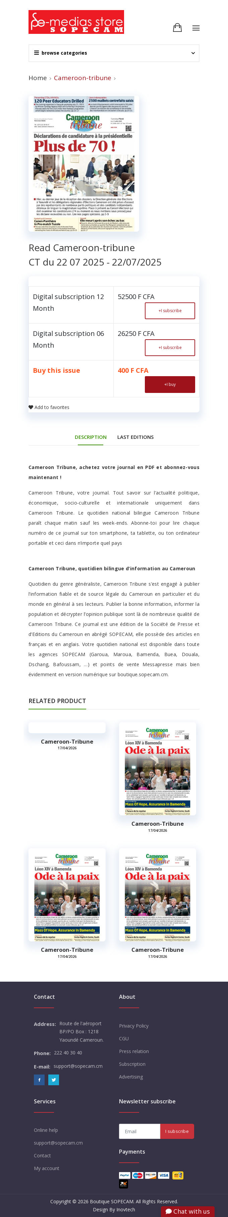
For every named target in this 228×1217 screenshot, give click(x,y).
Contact (42, 1155)
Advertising (131, 1077)
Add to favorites (48, 407)
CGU (124, 1038)
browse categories (60, 53)
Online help (46, 1130)
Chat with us (188, 1211)
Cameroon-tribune (67, 741)
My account (46, 1168)
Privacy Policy (134, 1026)
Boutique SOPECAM (111, 1201)
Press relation (134, 1051)
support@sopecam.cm (58, 1143)
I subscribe (170, 310)
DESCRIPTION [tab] (91, 436)
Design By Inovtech (114, 1209)
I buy (170, 384)
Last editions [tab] (135, 436)
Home (37, 77)
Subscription (132, 1064)
